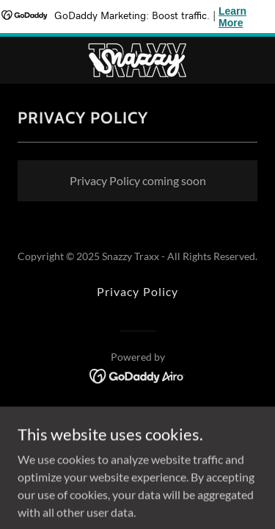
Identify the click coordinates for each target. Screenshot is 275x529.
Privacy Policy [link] (137, 291)
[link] (137, 60)
